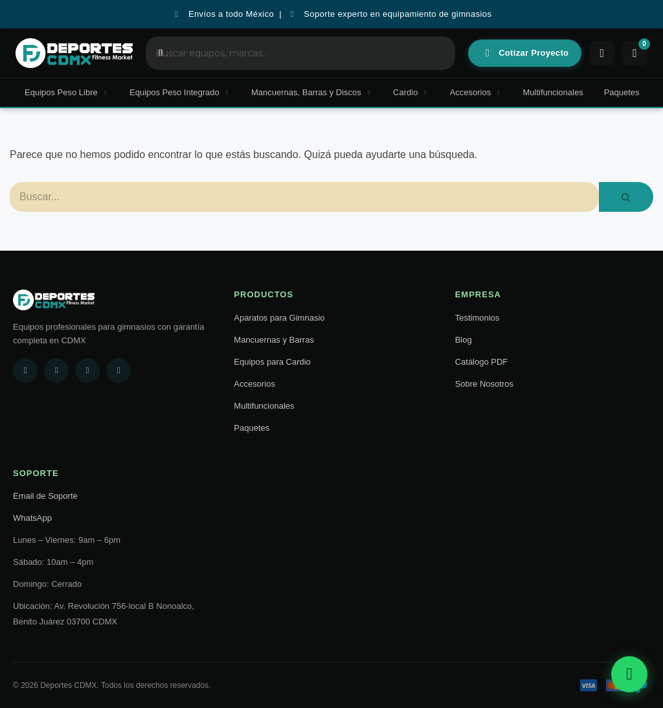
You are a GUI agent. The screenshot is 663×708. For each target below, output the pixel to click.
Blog (463, 340)
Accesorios (476, 92)
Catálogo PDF (481, 362)
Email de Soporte (45, 496)
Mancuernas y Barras (274, 340)
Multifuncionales (553, 92)
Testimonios (477, 318)
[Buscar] (304, 197)
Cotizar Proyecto (526, 53)
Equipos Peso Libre (67, 92)
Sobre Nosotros (484, 384)
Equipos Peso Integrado (179, 92)
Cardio (411, 92)
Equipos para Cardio (272, 362)
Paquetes (622, 92)
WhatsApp (32, 518)
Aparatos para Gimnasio (279, 318)
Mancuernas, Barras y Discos (311, 92)
